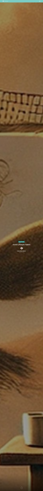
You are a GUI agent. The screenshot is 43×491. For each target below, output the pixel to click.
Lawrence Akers (21, 251)
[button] (39, 1)
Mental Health (21, 241)
